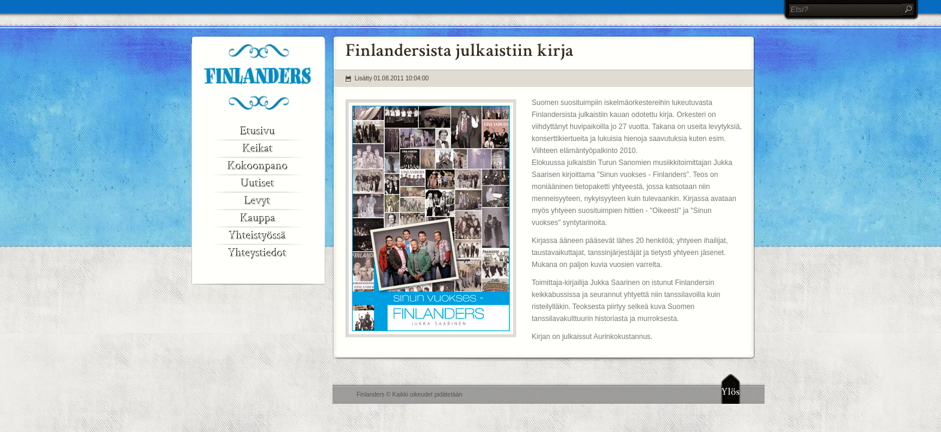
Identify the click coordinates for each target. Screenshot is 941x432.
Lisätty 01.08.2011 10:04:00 (391, 78)
